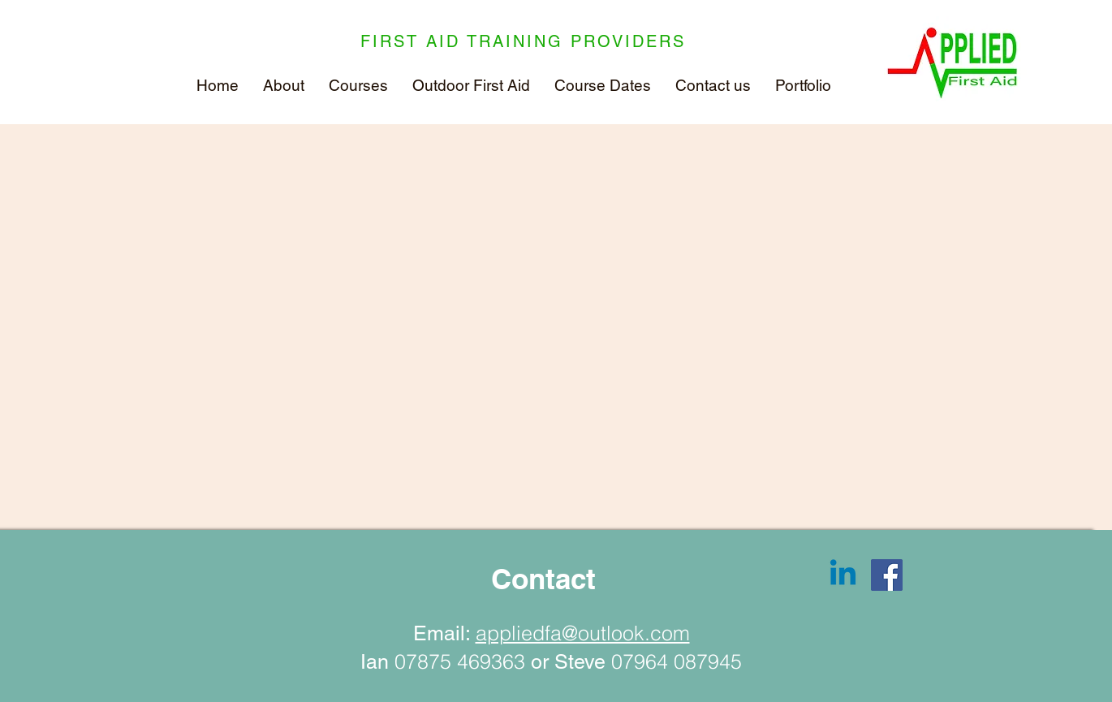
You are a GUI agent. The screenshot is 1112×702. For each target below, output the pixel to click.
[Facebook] (887, 575)
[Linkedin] (843, 575)
